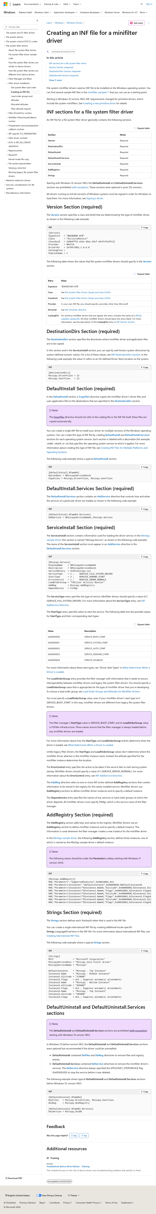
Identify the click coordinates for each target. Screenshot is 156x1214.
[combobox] (21, 26)
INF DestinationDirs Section (125, 354)
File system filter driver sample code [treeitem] (23, 56)
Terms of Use (111, 1202)
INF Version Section (125, 321)
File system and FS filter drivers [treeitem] (20, 32)
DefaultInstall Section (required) (63, 75)
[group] (99, 891)
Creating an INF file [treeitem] (20, 91)
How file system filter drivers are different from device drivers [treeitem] (23, 72)
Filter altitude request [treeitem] (21, 108)
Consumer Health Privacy (87, 1202)
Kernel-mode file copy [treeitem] (19, 159)
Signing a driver (94, 198)
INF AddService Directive (109, 775)
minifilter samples (97, 92)
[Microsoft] (6, 4)
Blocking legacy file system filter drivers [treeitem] (23, 174)
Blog (41, 1202)
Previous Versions (28, 1202)
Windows (59, 22)
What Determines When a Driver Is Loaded (90, 745)
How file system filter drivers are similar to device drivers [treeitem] (23, 64)
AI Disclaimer (10, 1202)
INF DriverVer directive (75, 309)
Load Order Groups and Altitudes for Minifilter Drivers (111, 691)
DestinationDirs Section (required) (65, 71)
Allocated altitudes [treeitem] (19, 104)
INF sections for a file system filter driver (67, 63)
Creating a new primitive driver (99, 103)
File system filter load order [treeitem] (23, 87)
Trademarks (126, 1202)
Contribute (55, 1202)
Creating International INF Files (63, 935)
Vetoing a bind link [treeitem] (17, 167)
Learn (49, 22)
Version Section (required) (61, 67)
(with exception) (79, 187)
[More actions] (148, 22)
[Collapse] (37, 20)
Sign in (149, 3)
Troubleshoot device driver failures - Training (68, 1166)
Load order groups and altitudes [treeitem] (21, 98)
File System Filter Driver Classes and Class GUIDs (87, 292)
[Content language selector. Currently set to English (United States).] (18, 1195)
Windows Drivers (74, 22)
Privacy (66, 1202)
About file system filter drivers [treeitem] (22, 50)
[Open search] (142, 4)
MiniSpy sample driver (65, 838)
